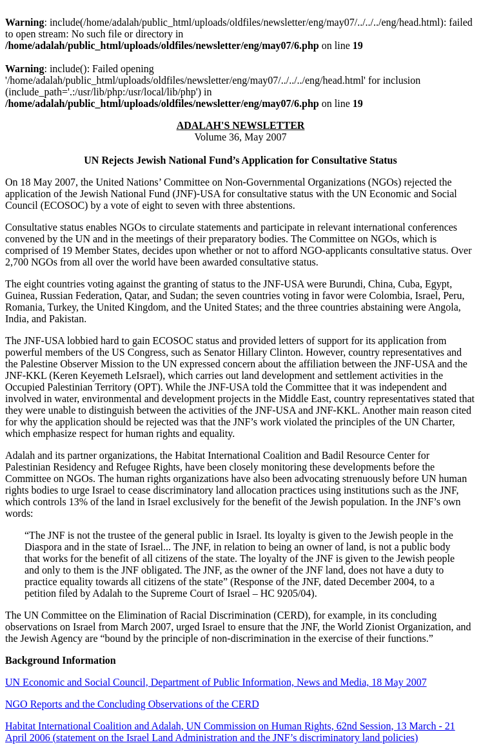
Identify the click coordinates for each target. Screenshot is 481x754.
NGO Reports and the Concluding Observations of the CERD (132, 704)
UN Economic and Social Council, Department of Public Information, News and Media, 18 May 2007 (216, 682)
